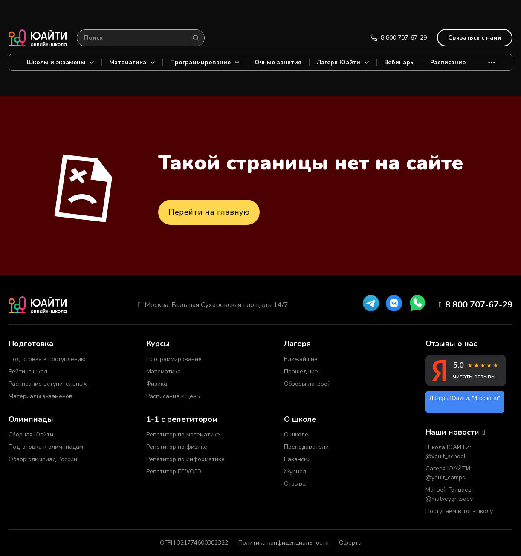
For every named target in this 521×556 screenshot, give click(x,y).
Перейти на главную (208, 212)
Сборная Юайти (31, 434)
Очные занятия (278, 62)
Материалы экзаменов (40, 396)
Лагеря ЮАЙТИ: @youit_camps (448, 472)
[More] (491, 62)
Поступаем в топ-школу (459, 511)
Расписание (448, 62)
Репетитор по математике (183, 434)
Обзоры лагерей (307, 384)
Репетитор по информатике (185, 459)
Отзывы (295, 484)
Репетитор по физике (176, 447)
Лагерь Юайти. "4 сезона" (464, 398)
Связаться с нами (474, 38)
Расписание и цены (173, 396)
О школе (296, 434)
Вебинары (399, 62)
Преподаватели (306, 447)
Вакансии (297, 459)
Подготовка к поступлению (47, 359)
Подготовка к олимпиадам (46, 447)
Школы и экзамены (60, 62)
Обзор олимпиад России (43, 459)
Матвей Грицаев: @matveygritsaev (449, 494)
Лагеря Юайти (343, 62)
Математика (132, 62)
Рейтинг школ (28, 371)
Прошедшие (301, 371)
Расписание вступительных (48, 384)
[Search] (196, 38)
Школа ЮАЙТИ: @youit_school (448, 451)
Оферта (350, 543)
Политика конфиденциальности (283, 543)
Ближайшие (301, 359)
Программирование (204, 62)
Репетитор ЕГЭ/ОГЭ (173, 471)
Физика (156, 384)
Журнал (295, 471)
